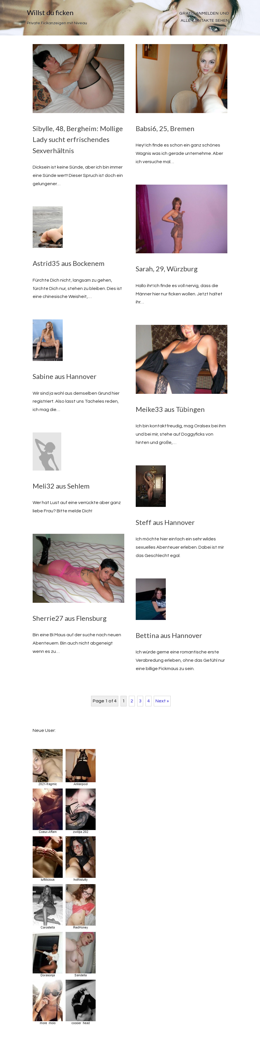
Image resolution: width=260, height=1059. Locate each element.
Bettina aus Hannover (169, 635)
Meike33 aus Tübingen (170, 409)
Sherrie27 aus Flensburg (70, 618)
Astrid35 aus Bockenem (69, 263)
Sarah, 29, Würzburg (167, 268)
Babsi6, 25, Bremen (165, 128)
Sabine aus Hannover (64, 376)
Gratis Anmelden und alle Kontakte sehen (204, 17)
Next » (162, 701)
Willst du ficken (50, 12)
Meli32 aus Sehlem (61, 486)
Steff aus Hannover (165, 522)
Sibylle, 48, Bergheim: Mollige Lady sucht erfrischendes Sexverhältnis (78, 139)
